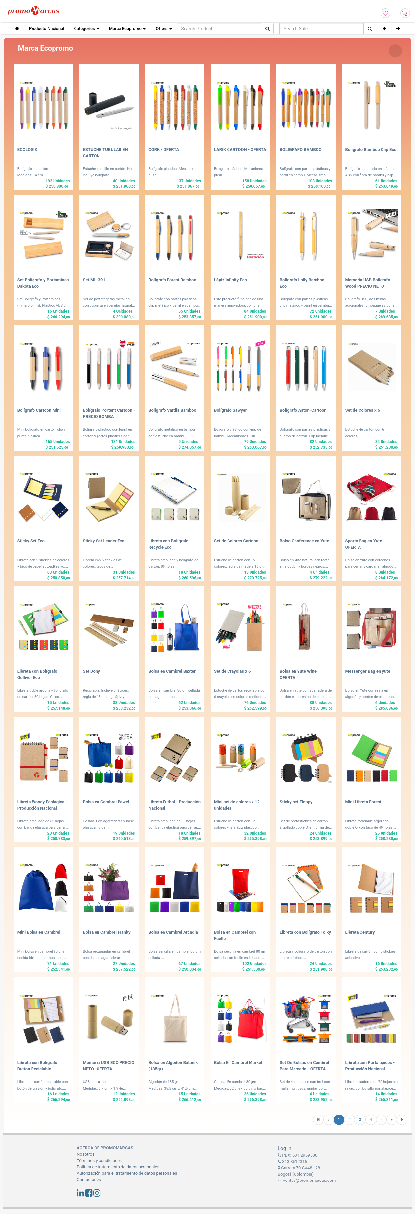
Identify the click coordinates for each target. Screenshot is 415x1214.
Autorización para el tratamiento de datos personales (127, 1173)
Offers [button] (164, 28)
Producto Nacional (46, 28)
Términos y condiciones (99, 1160)
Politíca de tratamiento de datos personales (118, 1166)
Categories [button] (86, 28)
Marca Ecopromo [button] (127, 28)
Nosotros (85, 1154)
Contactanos (89, 1179)
